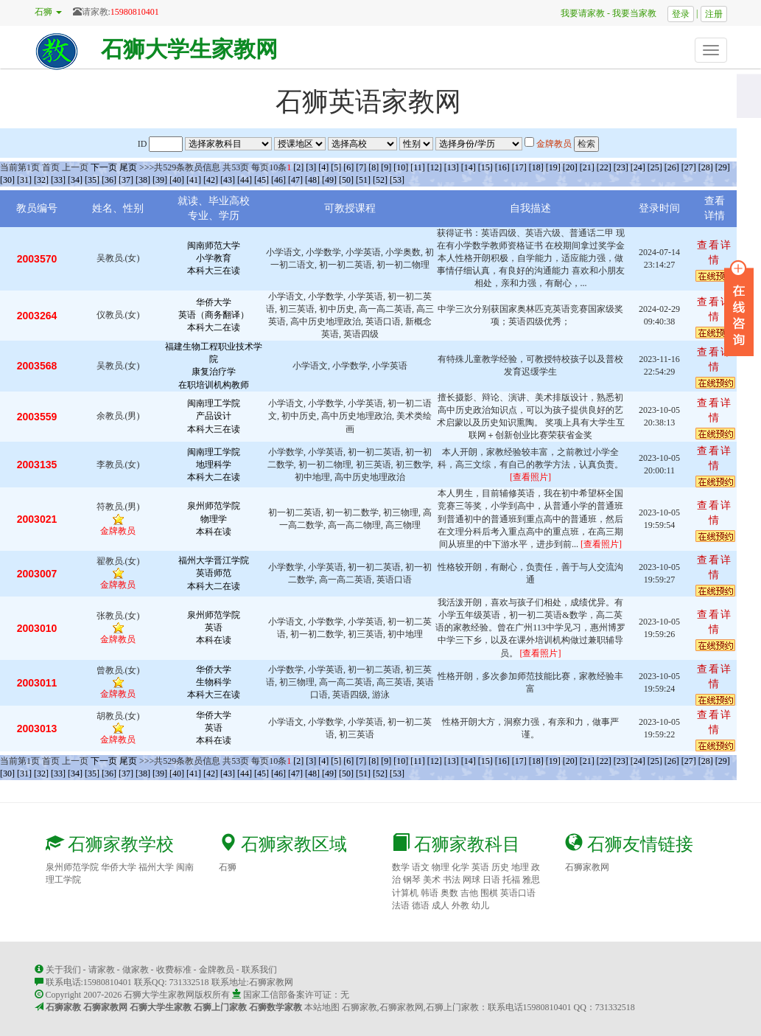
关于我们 (63, 969)
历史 (500, 867)
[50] (346, 180)
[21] (587, 167)
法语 (401, 905)
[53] (397, 180)
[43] (227, 180)
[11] (417, 167)
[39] (159, 180)
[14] (468, 167)
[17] (519, 167)
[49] (329, 180)
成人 (440, 905)
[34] (75, 180)
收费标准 (174, 969)
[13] (451, 167)
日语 (491, 880)
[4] (323, 167)
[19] (553, 167)
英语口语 (518, 893)
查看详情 (714, 458)
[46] (278, 180)
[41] (193, 180)
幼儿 (480, 905)
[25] (655, 167)
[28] (705, 167)
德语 (420, 905)
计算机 (405, 893)
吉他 (469, 893)
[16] (502, 167)
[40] (176, 180)
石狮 (227, 867)
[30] (7, 180)
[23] (621, 167)
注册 (714, 14)
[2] (298, 167)
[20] (570, 167)
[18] (536, 167)
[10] (400, 167)
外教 (460, 905)
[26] (671, 167)
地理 (520, 867)
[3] (311, 167)
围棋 (489, 893)
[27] (688, 167)
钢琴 (412, 880)
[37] (126, 180)
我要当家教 (638, 13)
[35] (92, 180)
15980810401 (135, 12)
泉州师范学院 (72, 867)
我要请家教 (578, 13)
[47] (295, 180)
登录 (681, 14)
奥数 (449, 893)
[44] (244, 180)
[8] (373, 167)
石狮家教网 (587, 867)
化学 (460, 867)
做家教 (135, 969)
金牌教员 (216, 969)
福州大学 (156, 867)
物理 (440, 867)
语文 (420, 867)
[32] (41, 180)
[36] (109, 180)
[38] (143, 180)
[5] (336, 167)
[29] (722, 167)
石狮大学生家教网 (189, 49)
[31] (24, 180)
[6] (348, 167)
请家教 (101, 969)
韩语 (429, 893)
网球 (471, 880)
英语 (480, 867)
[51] (363, 180)
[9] (386, 167)
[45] (261, 180)
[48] (312, 180)
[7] (361, 167)
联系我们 (259, 969)
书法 (451, 880)
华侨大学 (118, 867)
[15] (485, 167)
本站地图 (322, 1007)
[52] (380, 180)
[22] (604, 167)
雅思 (531, 880)
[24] (638, 167)
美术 (432, 880)
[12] (434, 167)
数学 (401, 867)
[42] (210, 180)
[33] (58, 180)
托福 (511, 880)
